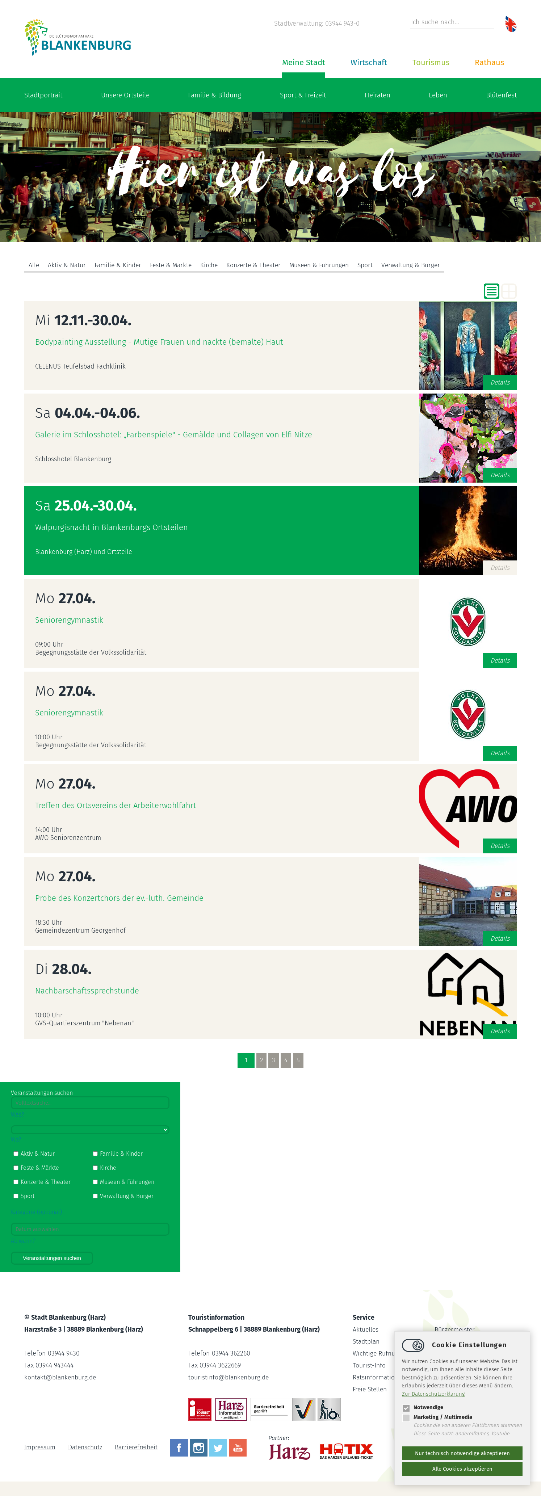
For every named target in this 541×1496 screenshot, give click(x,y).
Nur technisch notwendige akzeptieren (462, 1453)
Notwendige (422, 1407)
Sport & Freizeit (303, 95)
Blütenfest (501, 95)
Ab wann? (23, 1240)
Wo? (16, 1139)
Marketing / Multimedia (437, 1417)
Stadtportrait (43, 95)
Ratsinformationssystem (388, 1377)
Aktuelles (366, 1329)
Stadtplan (367, 1341)
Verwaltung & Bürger (424, 265)
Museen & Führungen (329, 265)
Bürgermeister (455, 1329)
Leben (438, 95)
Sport (377, 265)
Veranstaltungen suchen (52, 1258)
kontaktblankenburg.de (61, 1377)
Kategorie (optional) (36, 1212)
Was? (17, 1114)
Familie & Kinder (119, 265)
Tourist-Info (369, 1365)
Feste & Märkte (175, 265)
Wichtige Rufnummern (385, 1353)
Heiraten (377, 95)
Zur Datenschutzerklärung (433, 1394)
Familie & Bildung (214, 95)
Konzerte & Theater (260, 265)
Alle (34, 265)
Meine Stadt (303, 62)
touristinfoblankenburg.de (229, 1377)
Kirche (214, 265)
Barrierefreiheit (139, 1447)
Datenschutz (86, 1447)
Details (499, 382)
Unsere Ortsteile (125, 95)
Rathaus (489, 62)
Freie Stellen (371, 1389)
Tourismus (430, 62)
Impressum (40, 1447)
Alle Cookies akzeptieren (462, 1469)
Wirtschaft (369, 62)
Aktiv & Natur (67, 265)
